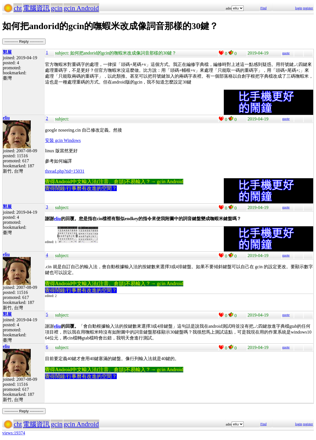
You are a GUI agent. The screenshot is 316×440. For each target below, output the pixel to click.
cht (18, 8)
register (308, 8)
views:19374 (13, 433)
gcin (56, 8)
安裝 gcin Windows (63, 140)
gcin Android (81, 8)
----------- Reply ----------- (23, 41)
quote (286, 53)
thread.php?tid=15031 (64, 171)
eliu (57, 218)
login (298, 8)
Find (263, 8)
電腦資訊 (36, 8)
